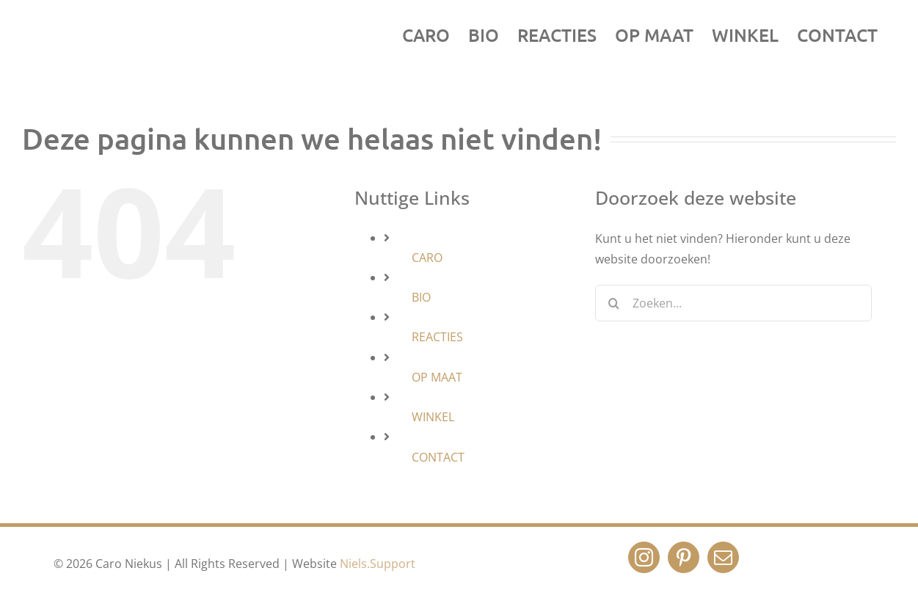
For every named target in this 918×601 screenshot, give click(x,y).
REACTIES (437, 337)
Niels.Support (377, 564)
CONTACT (438, 457)
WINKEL (433, 417)
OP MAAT (437, 377)
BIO (421, 297)
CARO (427, 257)
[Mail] (723, 557)
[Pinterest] (683, 557)
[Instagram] (644, 557)
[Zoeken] (613, 303)
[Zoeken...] (733, 303)
